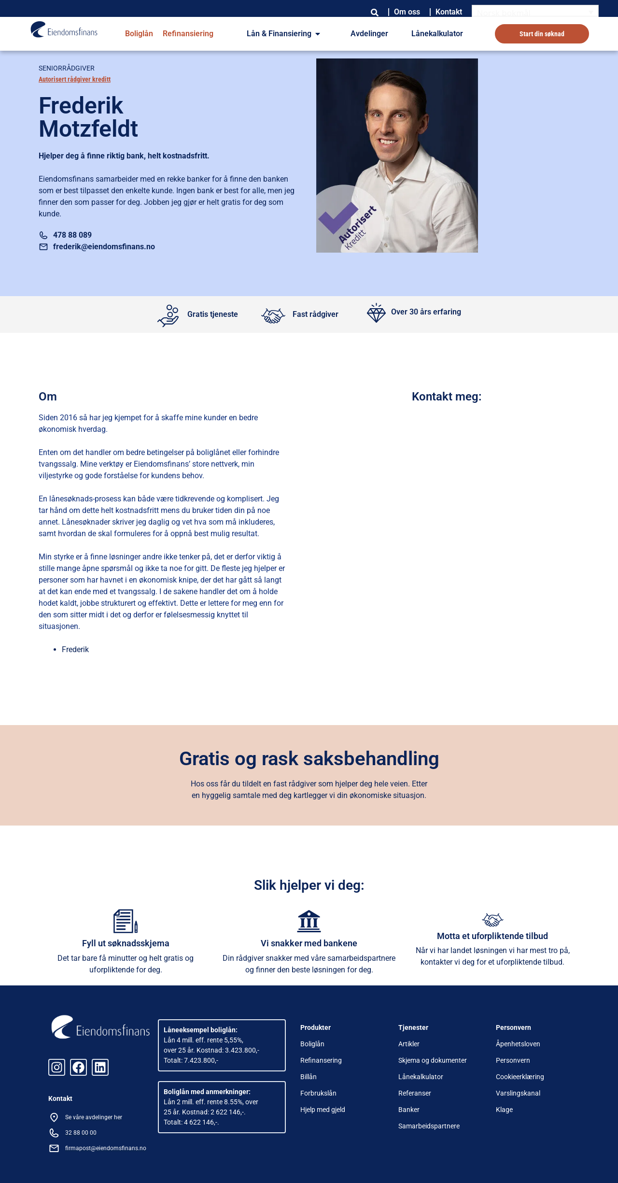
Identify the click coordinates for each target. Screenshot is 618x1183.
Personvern (513, 1060)
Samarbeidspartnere (429, 1126)
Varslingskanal (518, 1093)
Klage (504, 1109)
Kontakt (448, 11)
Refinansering (321, 1060)
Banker (409, 1109)
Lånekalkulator (437, 33)
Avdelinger (369, 33)
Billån (308, 1077)
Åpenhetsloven (518, 1044)
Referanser (414, 1093)
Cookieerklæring (520, 1077)
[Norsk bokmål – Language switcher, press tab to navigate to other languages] (535, 12)
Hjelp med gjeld (322, 1109)
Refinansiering (188, 33)
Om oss (407, 11)
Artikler (409, 1044)
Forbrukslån (318, 1093)
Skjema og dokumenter (432, 1060)
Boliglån (139, 33)
